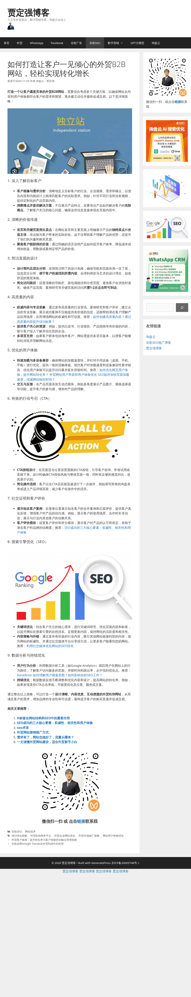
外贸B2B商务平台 (40, 835)
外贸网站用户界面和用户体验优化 (73, 374)
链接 (81, 821)
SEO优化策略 (19, 835)
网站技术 (30, 831)
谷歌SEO (95, 43)
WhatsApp (36, 43)
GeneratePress (101, 863)
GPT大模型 (137, 43)
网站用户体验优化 (113, 835)
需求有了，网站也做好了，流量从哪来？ (45, 737)
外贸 (19, 43)
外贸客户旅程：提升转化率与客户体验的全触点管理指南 (44, 839)
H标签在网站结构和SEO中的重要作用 (43, 718)
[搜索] (182, 307)
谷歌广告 (76, 43)
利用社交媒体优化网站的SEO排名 (50, 646)
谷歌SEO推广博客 (158, 342)
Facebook (57, 43)
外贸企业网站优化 (64, 835)
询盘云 (156, 43)
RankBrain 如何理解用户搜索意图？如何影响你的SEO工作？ (59, 675)
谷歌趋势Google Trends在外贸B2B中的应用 (38, 843)
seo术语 (23, 727)
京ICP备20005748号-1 (125, 863)
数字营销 (117, 42)
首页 (6, 43)
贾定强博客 (28, 12)
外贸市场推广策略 (89, 835)
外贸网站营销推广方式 (33, 732)
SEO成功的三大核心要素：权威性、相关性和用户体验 (55, 723)
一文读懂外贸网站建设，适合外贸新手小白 (47, 742)
